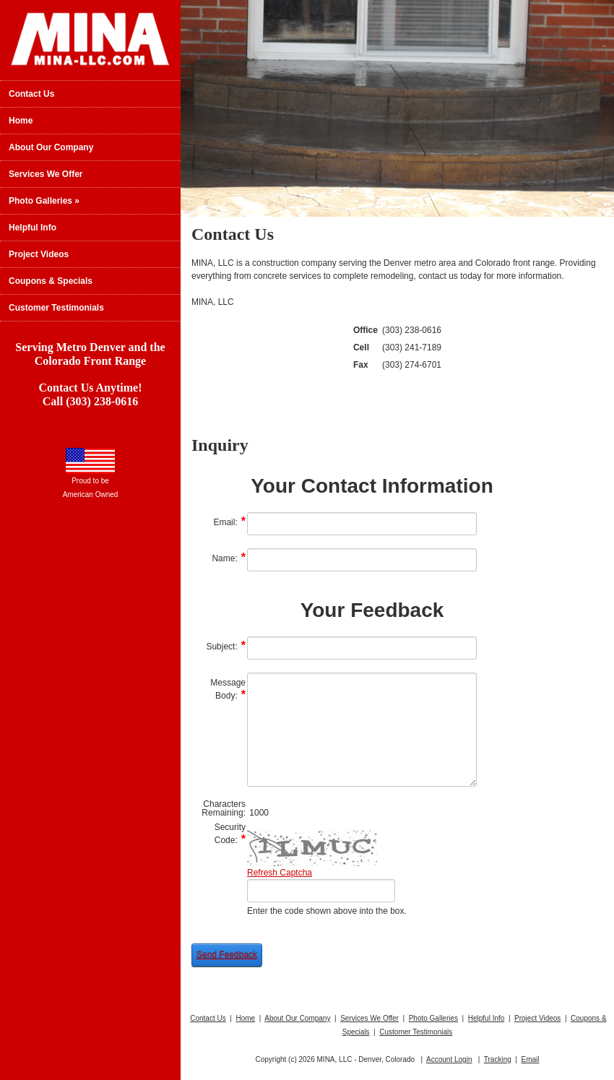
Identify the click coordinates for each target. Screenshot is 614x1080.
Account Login (449, 1059)
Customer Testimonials (56, 308)
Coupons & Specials (50, 281)
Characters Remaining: (224, 808)
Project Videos (39, 254)
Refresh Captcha (279, 873)
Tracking (497, 1059)
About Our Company (51, 147)
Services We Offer (46, 174)
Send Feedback (226, 955)
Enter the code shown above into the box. (327, 911)
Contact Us (31, 94)
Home (21, 121)
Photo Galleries (44, 201)
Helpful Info (32, 228)
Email (530, 1059)
